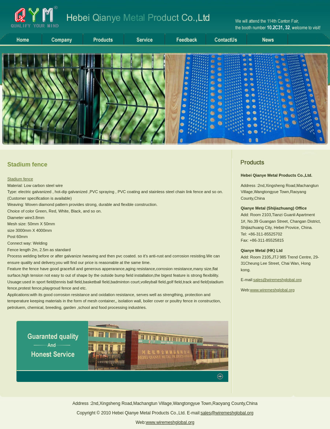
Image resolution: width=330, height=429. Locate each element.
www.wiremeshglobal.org (272, 290)
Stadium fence (20, 179)
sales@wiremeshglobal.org (277, 279)
